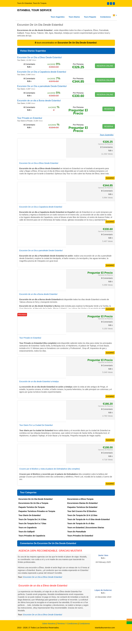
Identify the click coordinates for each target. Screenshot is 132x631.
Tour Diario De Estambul (30, 515)
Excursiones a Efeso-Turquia (80, 499)
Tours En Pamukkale (76, 532)
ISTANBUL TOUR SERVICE (34, 10)
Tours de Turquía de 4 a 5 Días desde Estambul (88, 519)
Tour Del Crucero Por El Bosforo (82, 511)
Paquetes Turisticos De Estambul (82, 507)
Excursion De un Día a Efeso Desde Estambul (42, 577)
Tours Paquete (90, 17)
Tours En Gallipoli (27, 532)
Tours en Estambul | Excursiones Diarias (85, 527)
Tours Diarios (74, 17)
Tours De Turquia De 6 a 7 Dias (32, 523)
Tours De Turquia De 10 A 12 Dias (82, 515)
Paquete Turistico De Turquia (32, 507)
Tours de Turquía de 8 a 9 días (80, 523)
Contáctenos (105, 17)
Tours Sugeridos (58, 17)
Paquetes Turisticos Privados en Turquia (37, 511)
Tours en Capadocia (28, 527)
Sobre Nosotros (48, 623)
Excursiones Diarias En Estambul (82, 503)
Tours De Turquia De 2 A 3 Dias (32, 519)
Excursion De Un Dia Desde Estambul (36, 499)
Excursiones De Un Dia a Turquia (33, 503)
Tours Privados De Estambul (80, 536)
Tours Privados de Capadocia (32, 536)
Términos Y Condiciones (67, 623)
